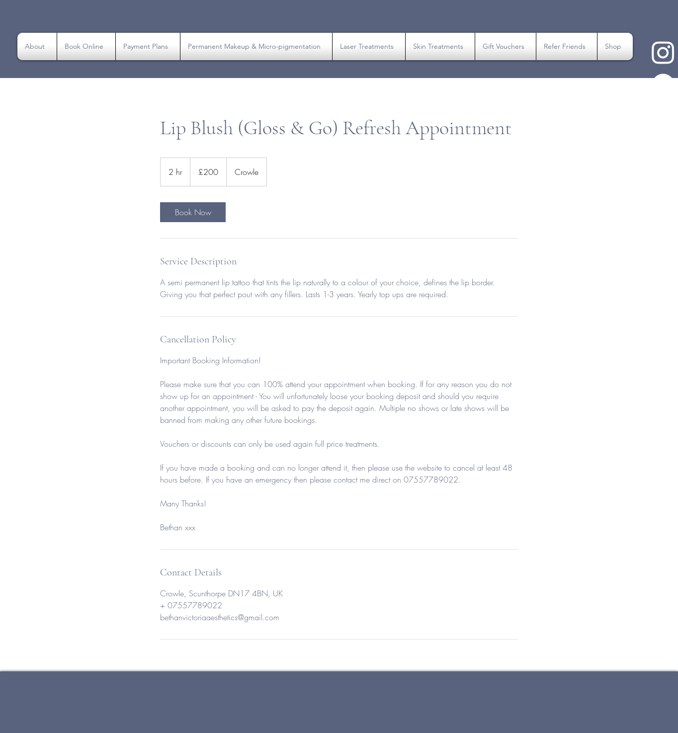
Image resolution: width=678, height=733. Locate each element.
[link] (193, 212)
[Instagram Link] (663, 52)
